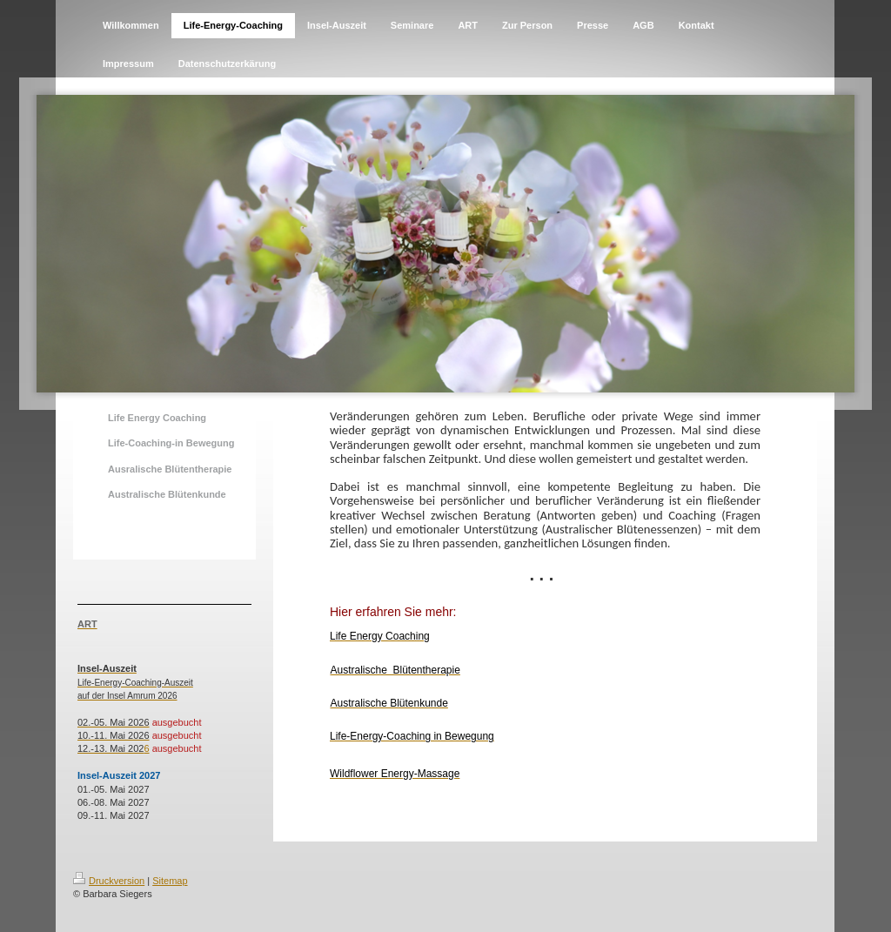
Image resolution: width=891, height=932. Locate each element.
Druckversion (108, 880)
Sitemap (169, 880)
